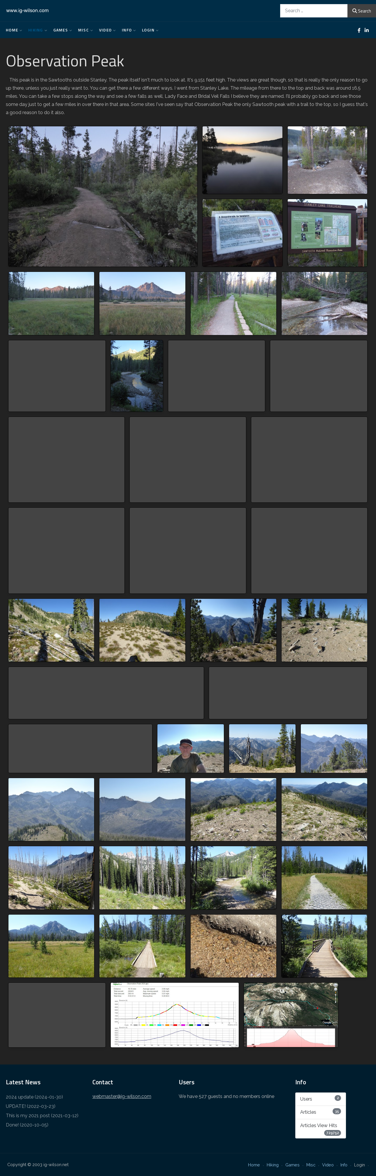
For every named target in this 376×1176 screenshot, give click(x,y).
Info (127, 30)
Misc (84, 30)
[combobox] (314, 10)
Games (61, 30)
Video (106, 30)
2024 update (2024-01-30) (34, 1097)
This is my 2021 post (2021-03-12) (42, 1115)
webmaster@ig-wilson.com (121, 1096)
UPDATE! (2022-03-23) (30, 1106)
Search (361, 10)
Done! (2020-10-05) (27, 1125)
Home (13, 30)
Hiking (36, 30)
